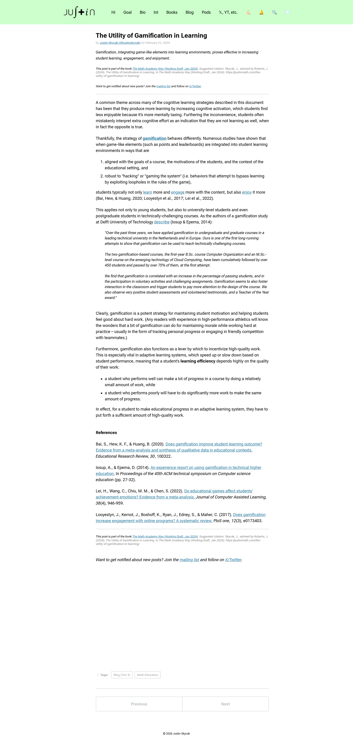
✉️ (287, 12)
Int (156, 12)
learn (147, 192)
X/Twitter (195, 86)
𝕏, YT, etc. (228, 12)
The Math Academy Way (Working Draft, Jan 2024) (165, 68)
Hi (113, 12)
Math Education (147, 675)
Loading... (182, 613)
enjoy (247, 192)
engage (177, 192)
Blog (190, 12)
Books (171, 12)
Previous (139, 704)
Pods (206, 12)
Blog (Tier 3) (122, 675)
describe (162, 222)
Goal (127, 12)
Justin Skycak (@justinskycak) (120, 42)
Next (225, 704)
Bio (143, 12)
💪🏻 (248, 12)
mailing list (163, 86)
